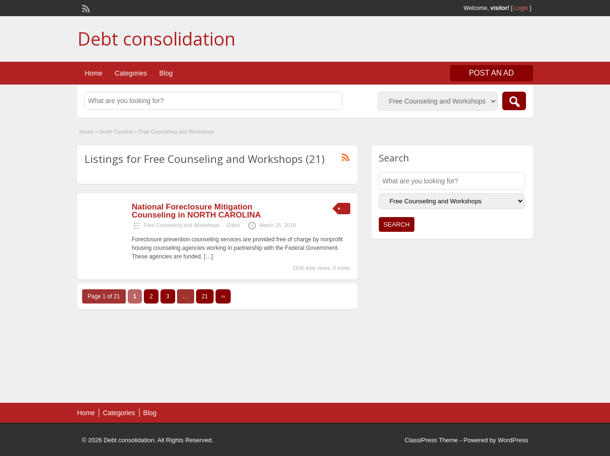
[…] (208, 256)
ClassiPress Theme (431, 440)
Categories (131, 73)
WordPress (512, 440)
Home (94, 73)
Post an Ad (491, 73)
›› (223, 296)
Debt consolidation (156, 38)
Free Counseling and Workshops (182, 225)
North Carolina (116, 131)
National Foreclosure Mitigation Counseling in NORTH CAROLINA (196, 210)
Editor (234, 225)
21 (205, 296)
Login (521, 8)
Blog (166, 73)
